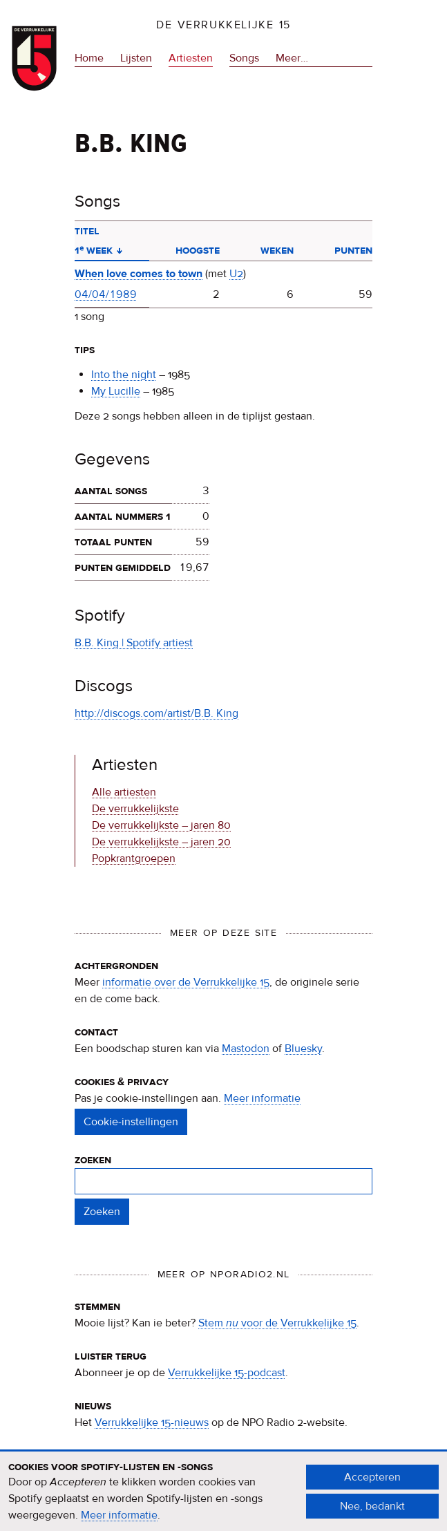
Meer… (292, 58)
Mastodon (245, 1048)
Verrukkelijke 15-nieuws (152, 1422)
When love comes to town (138, 274)
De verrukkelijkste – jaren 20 (161, 842)
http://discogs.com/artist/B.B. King (156, 713)
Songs (244, 58)
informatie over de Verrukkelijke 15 (185, 982)
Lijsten (136, 58)
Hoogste (197, 250)
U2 (236, 274)
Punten (353, 250)
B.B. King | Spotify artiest (134, 643)
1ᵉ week (98, 250)
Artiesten (191, 58)
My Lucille (115, 391)
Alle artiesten (124, 792)
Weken (277, 250)
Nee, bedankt (372, 1514)
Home (89, 58)
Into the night (123, 375)
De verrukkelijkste (135, 809)
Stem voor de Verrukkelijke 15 (277, 1323)
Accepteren (372, 1485)
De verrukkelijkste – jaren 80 (161, 825)
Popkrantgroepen (133, 858)
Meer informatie (262, 1098)
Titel (87, 230)
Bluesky (303, 1048)
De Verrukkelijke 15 (223, 25)
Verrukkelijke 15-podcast (226, 1373)
